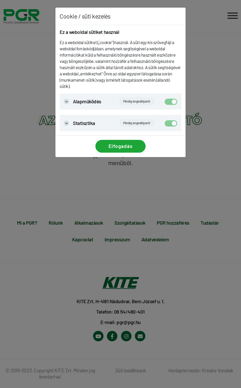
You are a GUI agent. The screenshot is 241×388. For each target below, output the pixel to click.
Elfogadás (120, 146)
